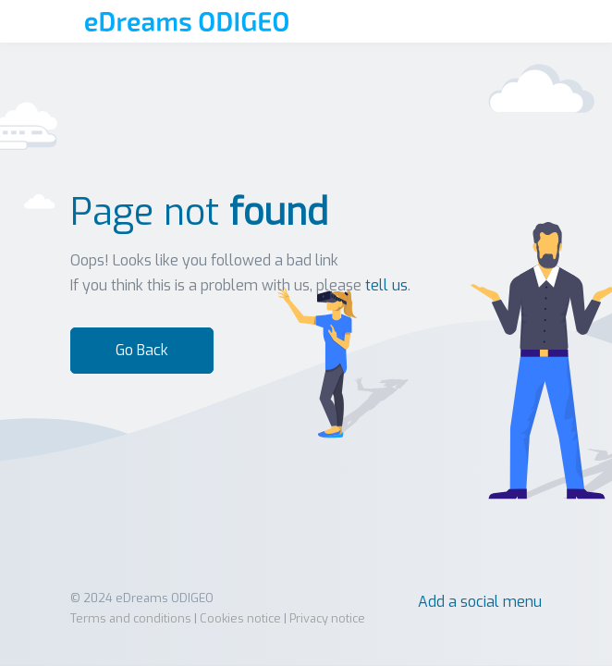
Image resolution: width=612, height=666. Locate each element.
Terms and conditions (130, 618)
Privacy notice (327, 618)
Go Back (142, 350)
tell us (386, 285)
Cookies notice (240, 618)
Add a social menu (480, 601)
